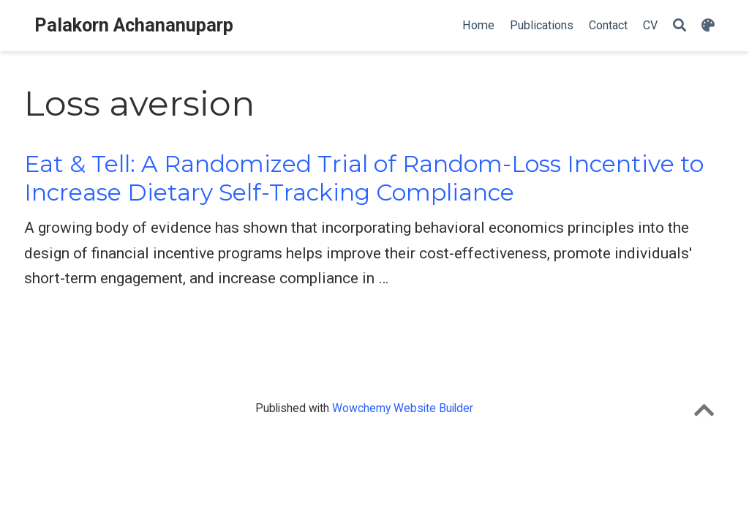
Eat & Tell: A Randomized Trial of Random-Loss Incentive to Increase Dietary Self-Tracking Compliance (364, 178)
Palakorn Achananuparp (133, 25)
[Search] (679, 26)
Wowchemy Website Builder (402, 408)
